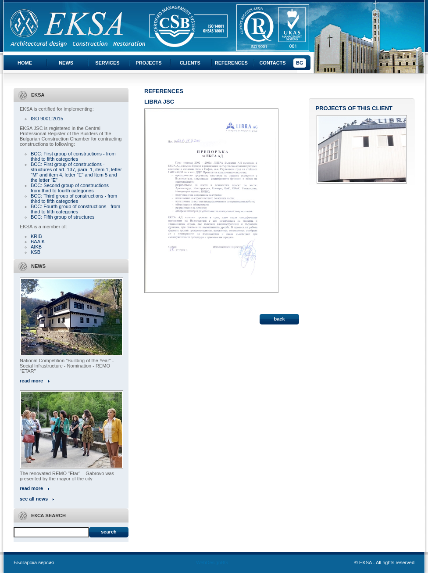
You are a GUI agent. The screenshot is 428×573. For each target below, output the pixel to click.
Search (108, 531)
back (279, 318)
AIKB (36, 246)
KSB (35, 252)
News (66, 62)
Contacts (272, 62)
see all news (34, 498)
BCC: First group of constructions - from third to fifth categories (73, 156)
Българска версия (34, 562)
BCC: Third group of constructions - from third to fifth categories (74, 198)
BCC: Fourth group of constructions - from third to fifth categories (75, 209)
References (231, 62)
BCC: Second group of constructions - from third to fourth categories (71, 188)
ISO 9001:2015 (47, 118)
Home (25, 62)
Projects (148, 62)
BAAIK (38, 241)
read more (31, 380)
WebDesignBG (212, 562)
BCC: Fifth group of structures (63, 217)
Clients (190, 62)
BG (299, 62)
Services (107, 62)
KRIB (36, 236)
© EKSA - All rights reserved (384, 562)
